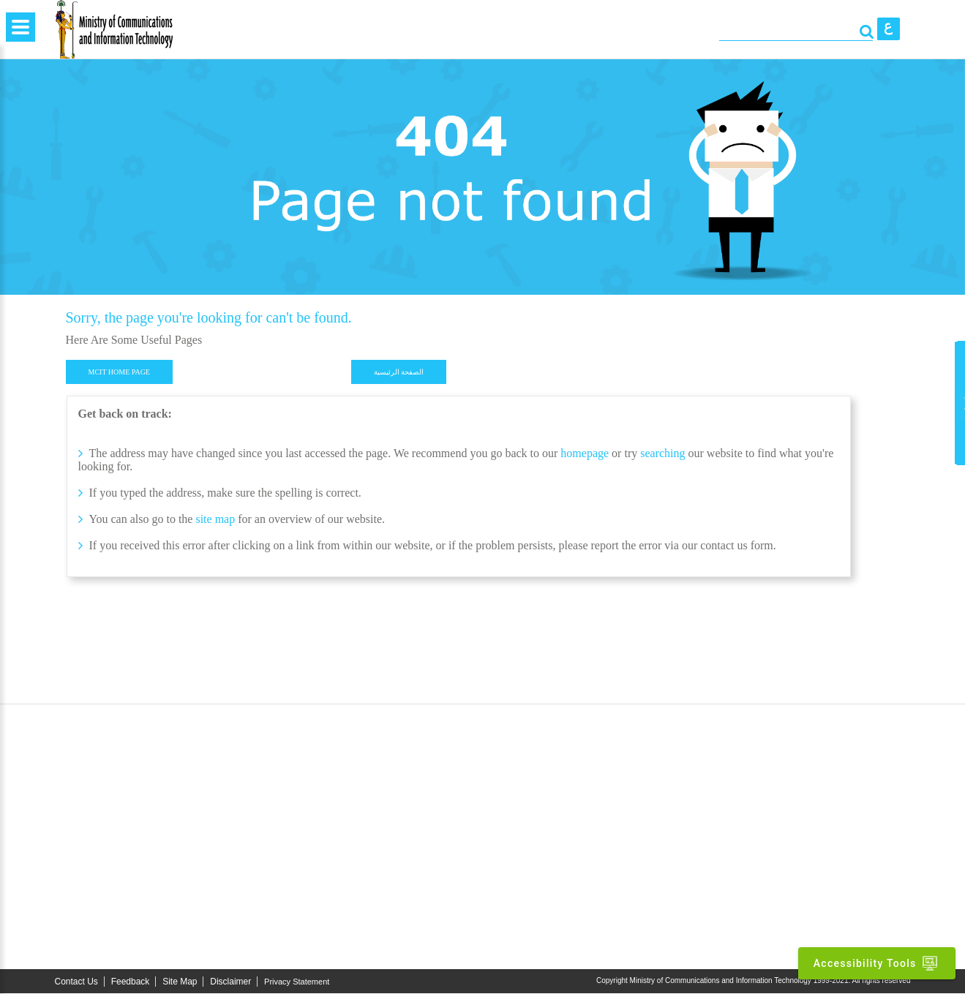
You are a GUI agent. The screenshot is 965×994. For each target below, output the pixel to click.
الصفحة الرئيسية (399, 372)
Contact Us (76, 982)
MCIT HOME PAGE (119, 372)
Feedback (130, 982)
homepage (584, 453)
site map (215, 519)
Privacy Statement (296, 982)
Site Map (179, 982)
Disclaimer (230, 982)
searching (664, 453)
